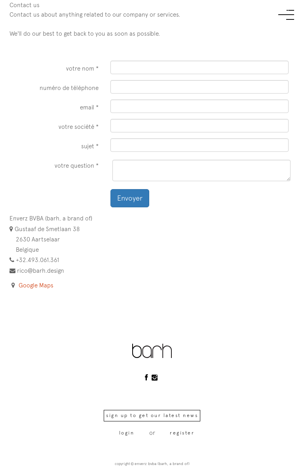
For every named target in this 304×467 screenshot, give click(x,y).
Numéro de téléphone (69, 87)
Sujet (87, 146)
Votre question (74, 165)
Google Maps (36, 285)
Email (87, 107)
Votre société (76, 126)
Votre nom (80, 68)
